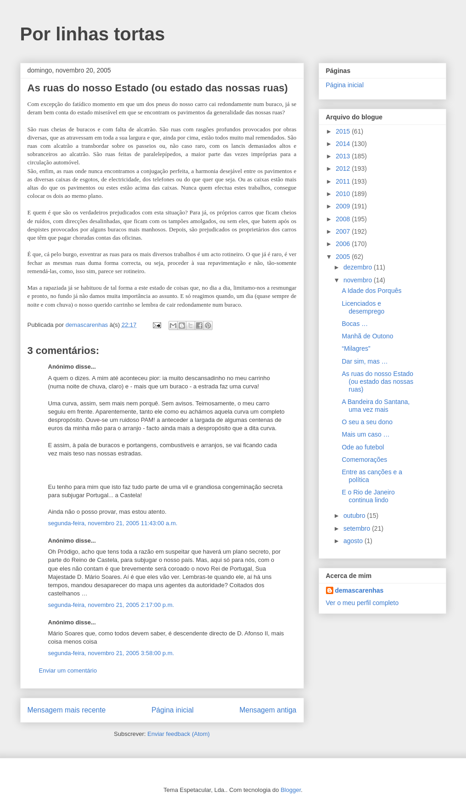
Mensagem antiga (268, 710)
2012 (344, 168)
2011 (344, 181)
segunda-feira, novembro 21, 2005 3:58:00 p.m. (111, 653)
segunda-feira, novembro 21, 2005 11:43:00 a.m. (113, 523)
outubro (355, 515)
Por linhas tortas (92, 34)
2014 (344, 143)
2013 (344, 156)
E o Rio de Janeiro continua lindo (368, 496)
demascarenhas (359, 590)
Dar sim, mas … (364, 361)
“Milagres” (356, 348)
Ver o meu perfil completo (362, 602)
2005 (344, 256)
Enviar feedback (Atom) (178, 733)
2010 (344, 193)
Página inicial (173, 710)
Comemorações (364, 459)
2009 (344, 206)
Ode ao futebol (363, 447)
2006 (344, 243)
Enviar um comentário (68, 670)
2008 (344, 219)
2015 (344, 131)
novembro (358, 280)
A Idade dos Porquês (371, 290)
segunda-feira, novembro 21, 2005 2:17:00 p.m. (111, 604)
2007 (344, 231)
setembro (357, 528)
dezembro (358, 267)
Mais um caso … (365, 434)
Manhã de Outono (367, 336)
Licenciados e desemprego (363, 307)
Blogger (291, 789)
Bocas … (355, 323)
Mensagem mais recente (67, 710)
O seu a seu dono (367, 422)
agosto (354, 540)
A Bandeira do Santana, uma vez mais (376, 405)
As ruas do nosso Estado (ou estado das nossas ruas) (377, 381)
